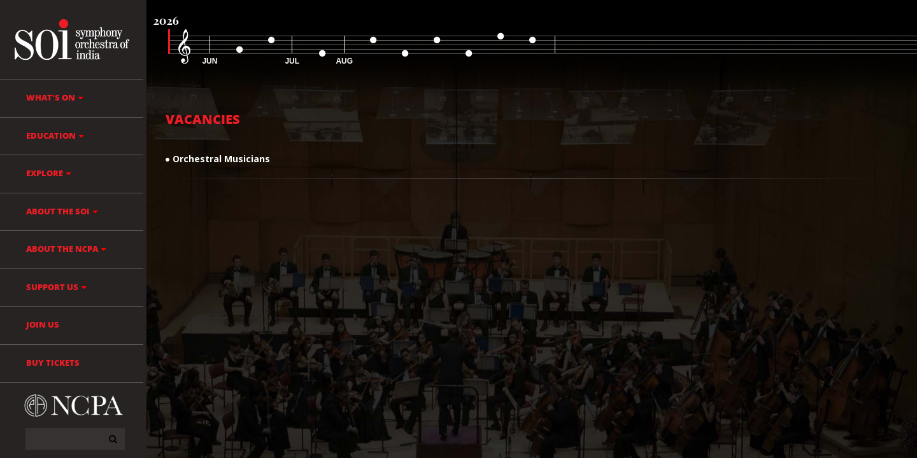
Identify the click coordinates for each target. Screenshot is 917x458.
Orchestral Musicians (221, 159)
